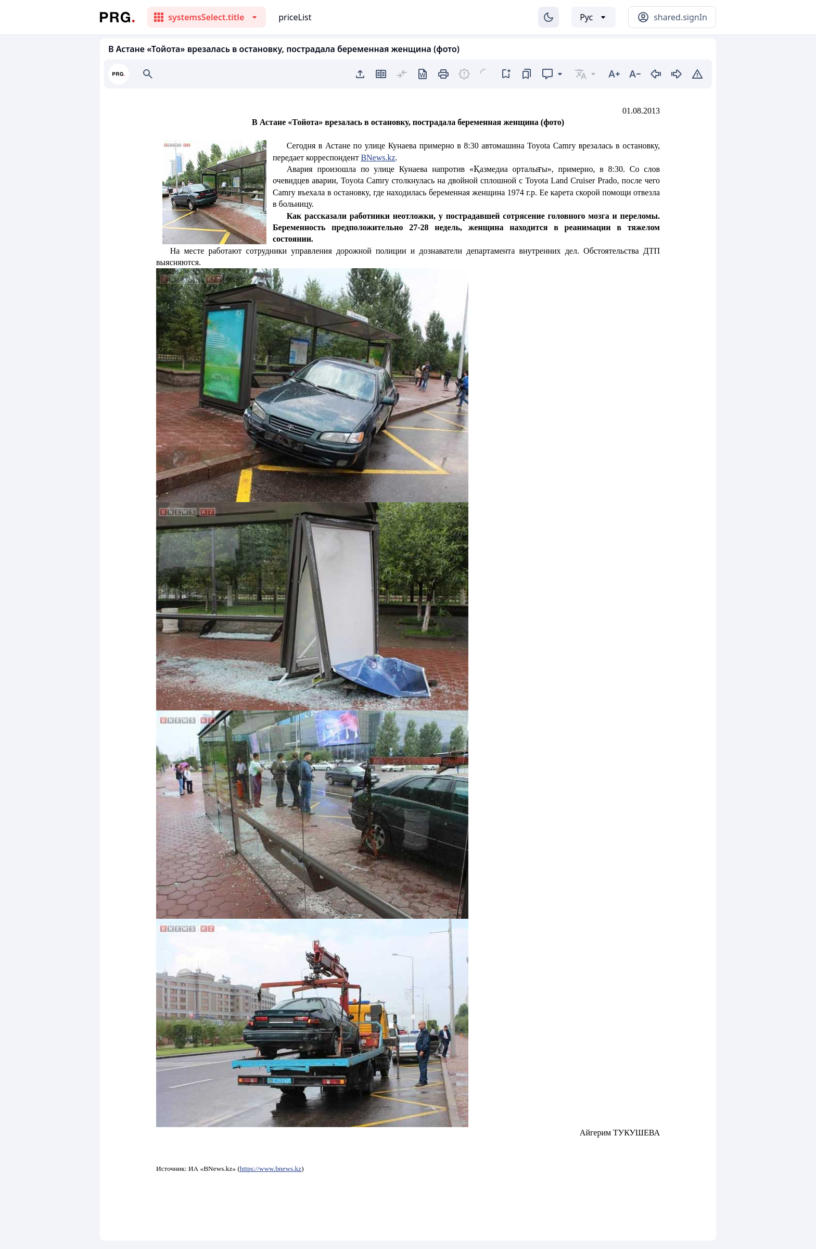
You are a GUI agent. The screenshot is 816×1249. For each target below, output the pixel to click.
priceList (294, 17)
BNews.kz (378, 157)
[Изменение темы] (548, 17)
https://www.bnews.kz (270, 1168)
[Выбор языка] (593, 17)
